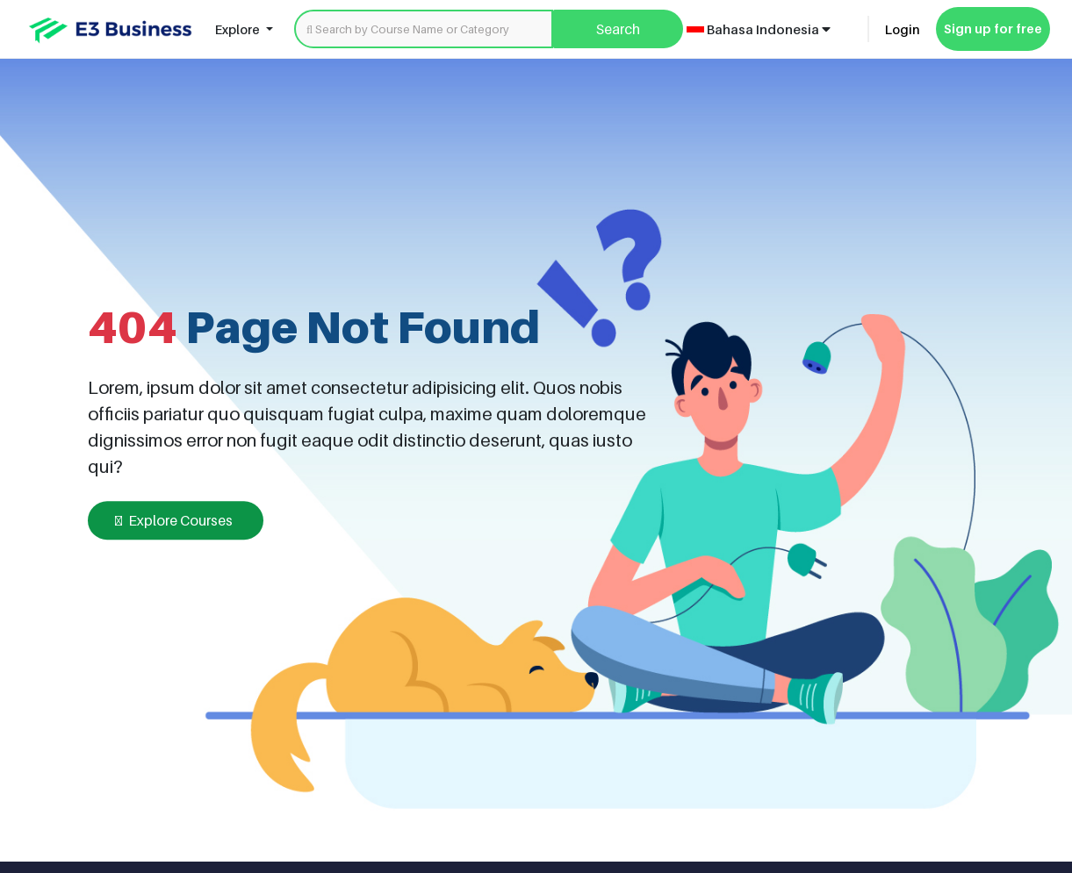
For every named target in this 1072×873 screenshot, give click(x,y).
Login (902, 29)
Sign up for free (993, 28)
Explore (239, 29)
